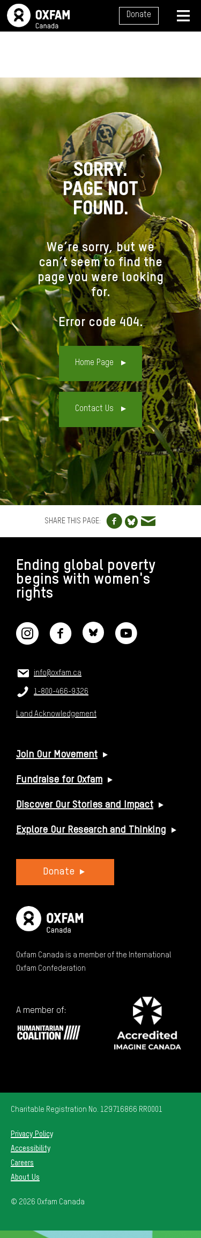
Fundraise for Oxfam (59, 780)
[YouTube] (126, 640)
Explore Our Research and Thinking (91, 830)
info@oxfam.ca (57, 673)
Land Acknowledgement (56, 714)
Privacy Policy (32, 1134)
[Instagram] (27, 640)
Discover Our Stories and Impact (84, 805)
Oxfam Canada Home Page (38, 16)
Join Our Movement (57, 755)
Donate (138, 15)
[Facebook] (60, 640)
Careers (22, 1163)
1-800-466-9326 (61, 691)
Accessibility (30, 1148)
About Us (25, 1177)
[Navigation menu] (183, 16)
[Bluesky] (93, 640)
